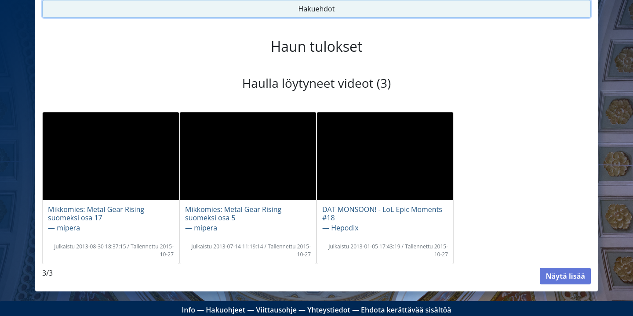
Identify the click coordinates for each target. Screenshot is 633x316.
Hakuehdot (316, 9)
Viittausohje (276, 310)
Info (188, 310)
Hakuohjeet (225, 310)
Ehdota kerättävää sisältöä (406, 310)
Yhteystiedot (328, 310)
